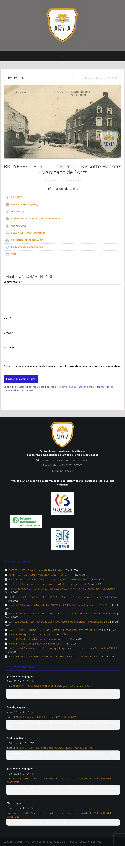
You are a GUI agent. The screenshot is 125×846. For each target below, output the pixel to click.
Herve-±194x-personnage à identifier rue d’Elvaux (35, 643)
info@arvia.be (65, 470)
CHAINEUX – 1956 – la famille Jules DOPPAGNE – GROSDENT (40, 574)
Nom (7, 318)
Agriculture (17, 218)
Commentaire (13, 281)
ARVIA (26, 841)
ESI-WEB (97, 841)
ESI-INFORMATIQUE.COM (77, 841)
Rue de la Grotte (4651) (24, 204)
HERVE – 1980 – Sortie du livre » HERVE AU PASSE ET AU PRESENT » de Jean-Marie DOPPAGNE (58, 605)
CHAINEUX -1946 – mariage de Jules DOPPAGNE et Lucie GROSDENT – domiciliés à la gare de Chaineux (63, 597)
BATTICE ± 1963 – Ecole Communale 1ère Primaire (35, 570)
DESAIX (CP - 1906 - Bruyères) (28, 232)
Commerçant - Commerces (44, 218)
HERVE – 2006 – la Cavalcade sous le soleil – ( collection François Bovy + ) (47, 584)
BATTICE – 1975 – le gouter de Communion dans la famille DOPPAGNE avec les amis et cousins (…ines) (62, 613)
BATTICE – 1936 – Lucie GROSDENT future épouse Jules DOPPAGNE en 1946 (48, 579)
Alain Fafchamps (74, 180)
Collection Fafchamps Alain (27, 239)
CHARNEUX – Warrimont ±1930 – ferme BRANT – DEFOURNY (44, 717)
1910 (13, 254)
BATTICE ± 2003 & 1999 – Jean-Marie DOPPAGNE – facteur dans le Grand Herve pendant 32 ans (59, 621)
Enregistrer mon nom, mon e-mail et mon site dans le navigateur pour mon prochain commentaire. (62, 366)
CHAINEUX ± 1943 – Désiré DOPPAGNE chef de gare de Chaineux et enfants (52, 686)
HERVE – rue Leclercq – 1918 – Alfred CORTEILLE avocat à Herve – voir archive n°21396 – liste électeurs (63, 588)
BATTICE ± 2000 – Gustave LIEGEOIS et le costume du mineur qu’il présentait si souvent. (55, 629)
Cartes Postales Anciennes (27, 246)
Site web (9, 347)
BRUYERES (16, 197)
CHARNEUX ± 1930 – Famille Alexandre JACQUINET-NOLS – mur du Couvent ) (53, 747)
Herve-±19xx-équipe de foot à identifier (30, 634)
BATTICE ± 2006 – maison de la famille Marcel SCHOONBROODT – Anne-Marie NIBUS (53, 656)
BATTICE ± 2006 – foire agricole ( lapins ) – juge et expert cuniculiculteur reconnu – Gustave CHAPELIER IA (63, 648)
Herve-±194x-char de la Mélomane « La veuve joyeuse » (38, 639)
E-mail (8, 332)
